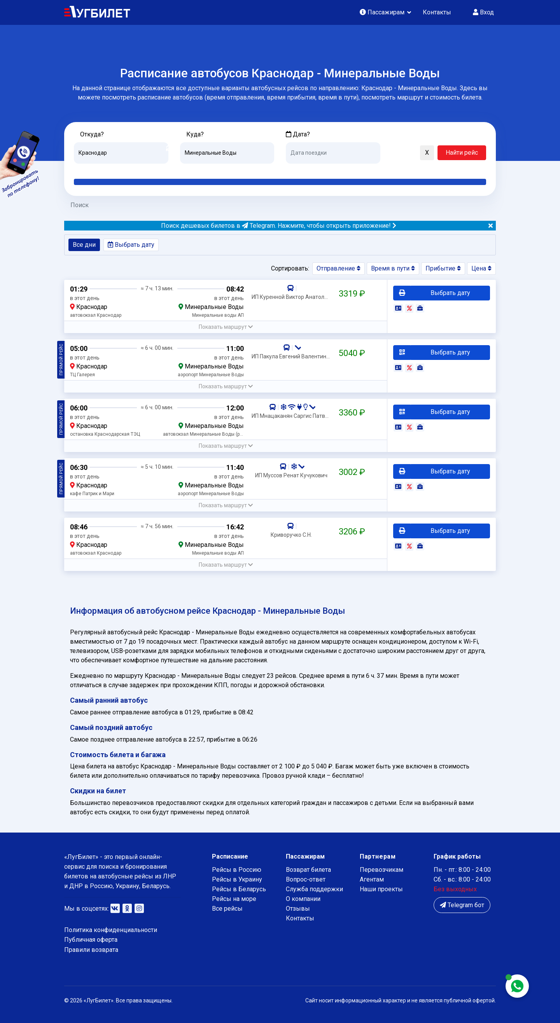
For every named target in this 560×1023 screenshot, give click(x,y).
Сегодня (297, 169)
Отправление (338, 268)
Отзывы (298, 908)
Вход (483, 12)
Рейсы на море (234, 899)
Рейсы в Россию (236, 869)
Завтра (317, 169)
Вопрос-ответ (306, 879)
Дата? (298, 134)
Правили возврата (91, 949)
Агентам (372, 879)
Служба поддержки (314, 889)
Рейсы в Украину (237, 879)
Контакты (437, 12)
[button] (390, 153)
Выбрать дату (131, 244)
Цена (481, 268)
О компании (303, 899)
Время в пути (393, 268)
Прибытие (443, 268)
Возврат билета (308, 869)
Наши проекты (381, 889)
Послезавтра (350, 169)
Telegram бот (462, 905)
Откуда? (92, 134)
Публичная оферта (90, 939)
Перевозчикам (381, 869)
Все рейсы (227, 908)
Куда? (195, 134)
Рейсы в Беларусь (239, 889)
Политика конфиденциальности (110, 930)
